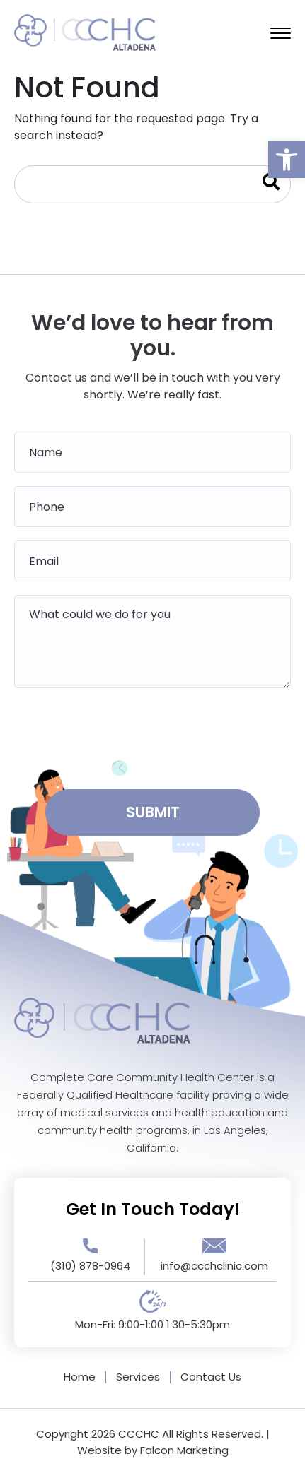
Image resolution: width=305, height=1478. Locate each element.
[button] (286, 159)
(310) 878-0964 (90, 1265)
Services (138, 1376)
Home (80, 1376)
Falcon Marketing (184, 1450)
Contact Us (210, 1376)
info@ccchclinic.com (214, 1265)
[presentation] (152, 734)
